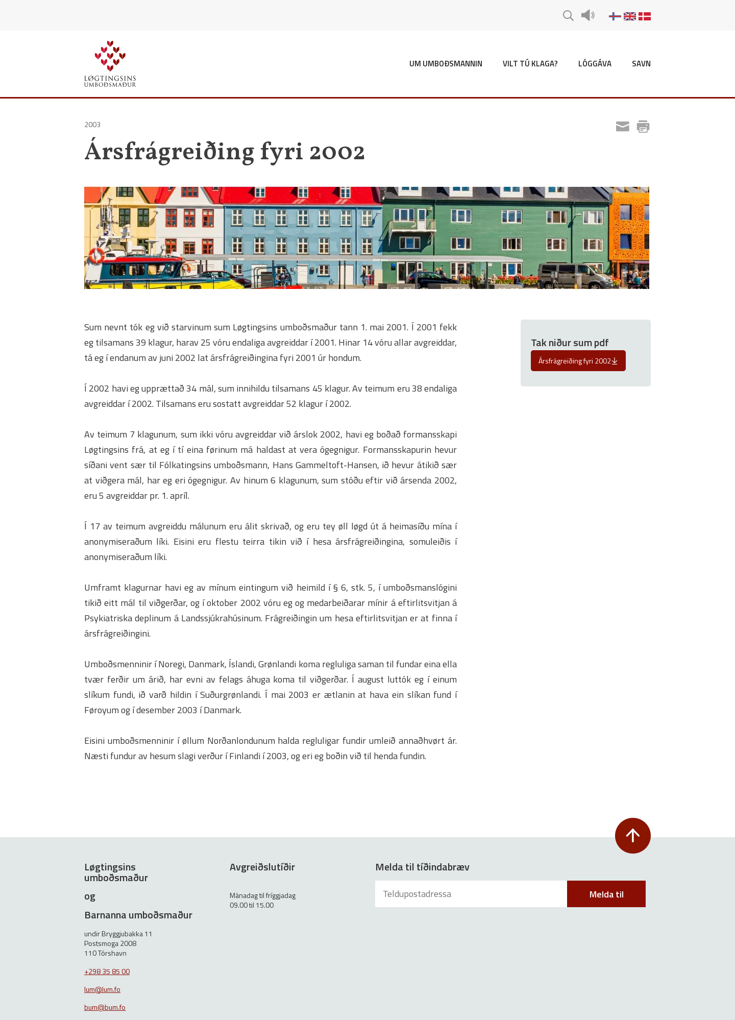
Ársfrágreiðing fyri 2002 (578, 360)
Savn (641, 63)
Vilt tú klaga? (530, 63)
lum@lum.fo (102, 989)
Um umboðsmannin (445, 63)
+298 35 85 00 (107, 971)
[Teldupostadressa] (472, 894)
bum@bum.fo (105, 1007)
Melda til (607, 894)
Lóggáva (594, 63)
